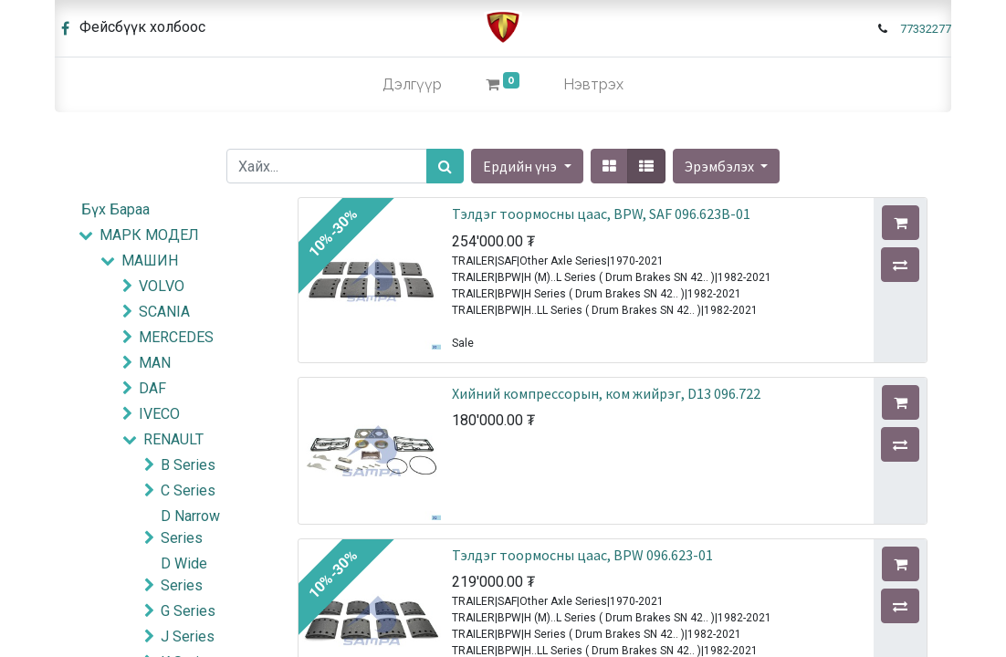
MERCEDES (176, 337)
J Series (188, 636)
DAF (152, 388)
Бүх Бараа (115, 209)
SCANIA (164, 311)
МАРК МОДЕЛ (149, 235)
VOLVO (161, 286)
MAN (155, 362)
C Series (188, 490)
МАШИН (149, 260)
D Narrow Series (190, 527)
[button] (726, 166)
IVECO (159, 413)
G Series (188, 611)
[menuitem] (412, 85)
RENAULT (173, 439)
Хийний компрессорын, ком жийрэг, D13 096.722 (606, 393)
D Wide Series (184, 574)
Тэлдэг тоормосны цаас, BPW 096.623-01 (582, 555)
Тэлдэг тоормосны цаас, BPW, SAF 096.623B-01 (601, 213)
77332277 (925, 29)
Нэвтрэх (593, 84)
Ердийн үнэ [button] (521, 166)
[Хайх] (445, 166)
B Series (188, 465)
